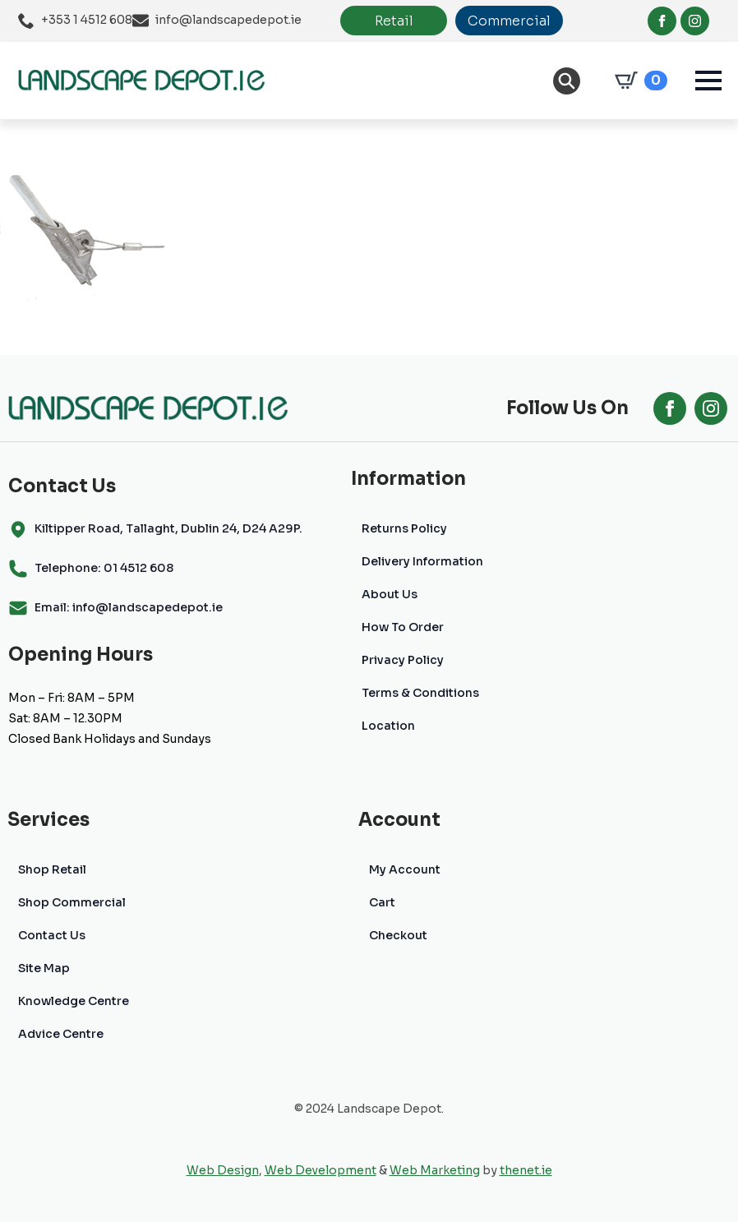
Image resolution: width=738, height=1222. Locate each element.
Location (388, 725)
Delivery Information (422, 561)
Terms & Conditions (420, 692)
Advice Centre (61, 1033)
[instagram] (694, 21)
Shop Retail (52, 869)
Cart (382, 902)
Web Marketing (435, 1170)
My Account (404, 869)
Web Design (223, 1170)
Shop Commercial (72, 902)
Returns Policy (404, 528)
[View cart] (637, 80)
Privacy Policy (403, 660)
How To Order (403, 627)
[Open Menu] (708, 80)
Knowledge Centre (73, 1001)
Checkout (398, 935)
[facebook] (662, 21)
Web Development (320, 1170)
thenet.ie (526, 1170)
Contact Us (51, 935)
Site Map (44, 968)
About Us (389, 594)
